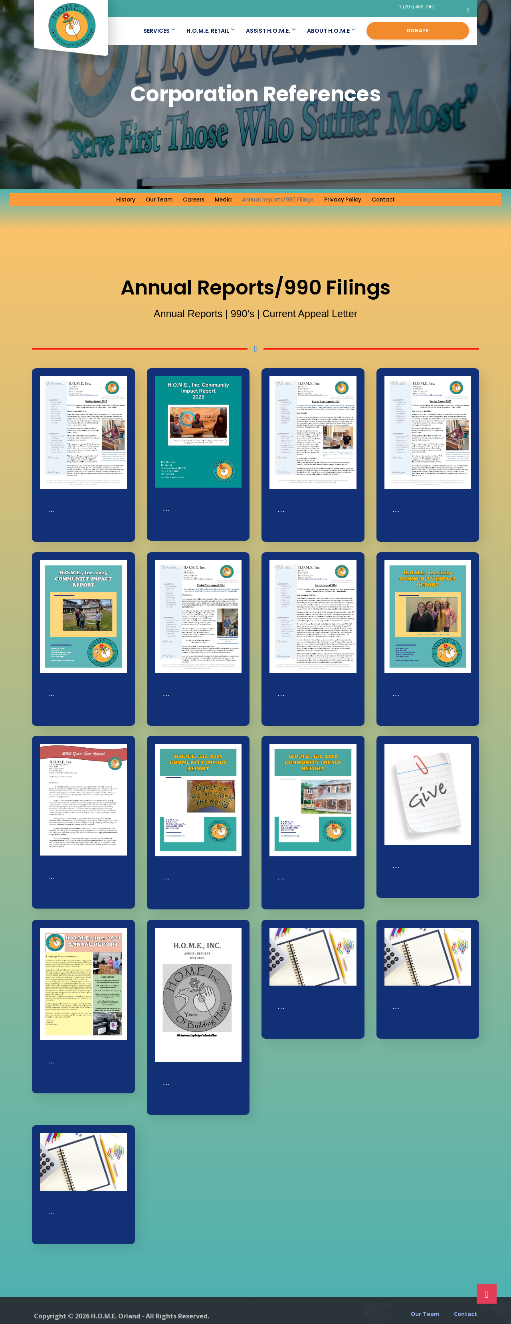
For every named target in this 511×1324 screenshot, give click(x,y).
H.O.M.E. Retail (210, 31)
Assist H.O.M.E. (270, 31)
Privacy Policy (349, 199)
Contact (391, 199)
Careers (188, 199)
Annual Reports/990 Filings (278, 199)
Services (158, 31)
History (118, 199)
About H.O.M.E (331, 31)
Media (218, 199)
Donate (417, 30)
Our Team (152, 199)
